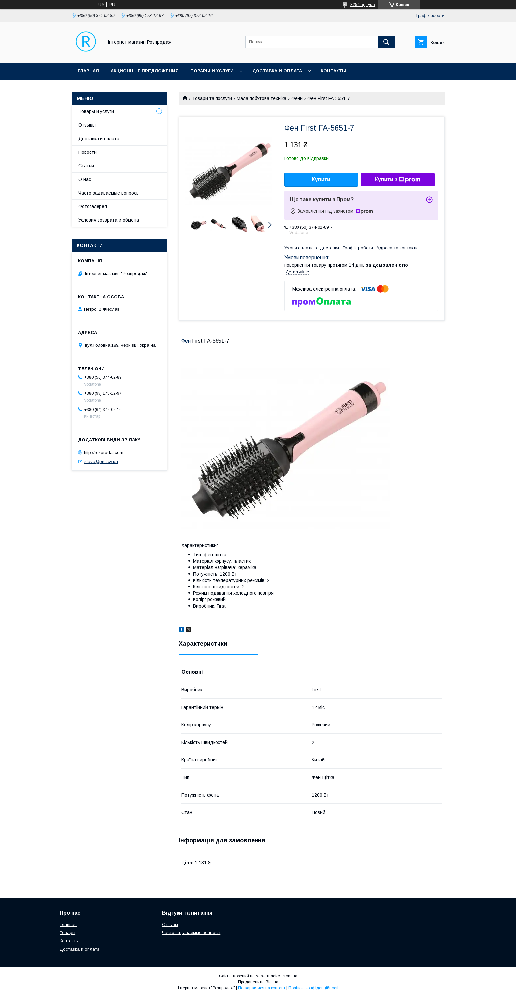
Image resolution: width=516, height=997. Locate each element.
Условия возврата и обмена (108, 220)
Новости (87, 152)
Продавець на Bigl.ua (258, 982)
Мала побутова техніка (261, 98)
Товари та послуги (212, 98)
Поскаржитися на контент (261, 988)
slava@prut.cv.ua (101, 461)
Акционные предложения (145, 70)
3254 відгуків (362, 4)
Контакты (333, 70)
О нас (84, 179)
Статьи (86, 165)
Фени (297, 98)
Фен (186, 341)
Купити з (397, 180)
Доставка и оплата (277, 70)
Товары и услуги (212, 70)
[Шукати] (386, 42)
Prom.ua (289, 976)
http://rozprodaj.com (103, 452)
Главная (88, 70)
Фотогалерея (92, 206)
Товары (67, 932)
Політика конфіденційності (313, 988)
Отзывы (87, 125)
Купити (321, 179)
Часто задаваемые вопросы (108, 192)
